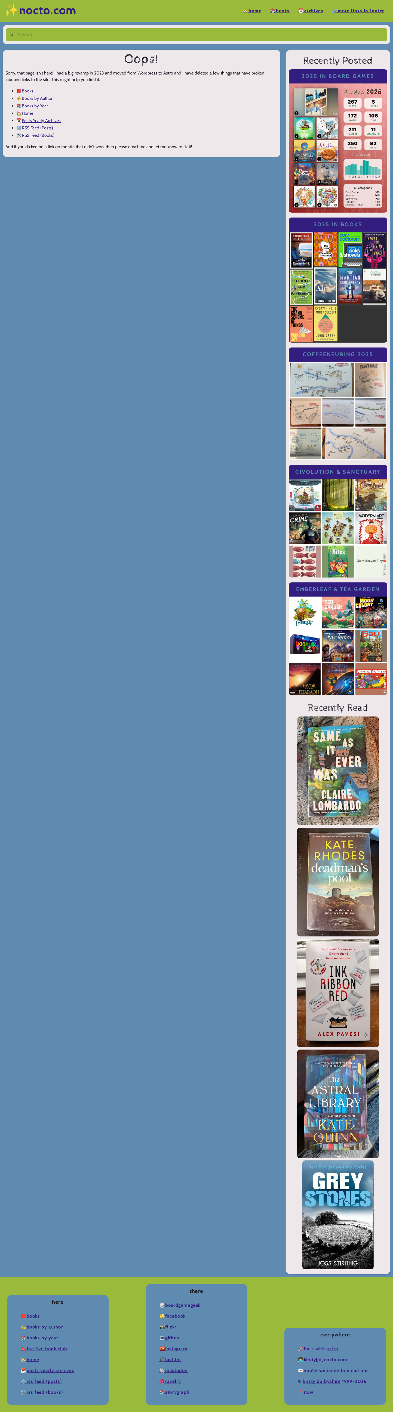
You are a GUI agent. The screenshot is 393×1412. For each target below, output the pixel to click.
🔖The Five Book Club (44, 1348)
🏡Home (252, 11)
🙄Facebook (172, 1316)
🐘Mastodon (173, 1370)
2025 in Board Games (338, 76)
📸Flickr (167, 1327)
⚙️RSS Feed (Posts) (41, 1381)
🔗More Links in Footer (358, 11)
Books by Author (37, 98)
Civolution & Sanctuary (338, 472)
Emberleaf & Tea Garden (338, 589)
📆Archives (310, 11)
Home (27, 113)
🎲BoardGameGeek (180, 1305)
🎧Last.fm (170, 1359)
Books (27, 91)
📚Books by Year (39, 1337)
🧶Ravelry (170, 1381)
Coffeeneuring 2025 (338, 354)
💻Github (169, 1337)
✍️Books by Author (42, 1327)
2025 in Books (338, 224)
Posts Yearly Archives (41, 120)
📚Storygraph (174, 1392)
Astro (332, 1348)
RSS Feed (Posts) (37, 128)
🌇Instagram (173, 1348)
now (309, 1392)
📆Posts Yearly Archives (47, 1370)
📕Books (30, 1316)
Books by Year (35, 105)
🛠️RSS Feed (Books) (42, 1392)
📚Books (280, 11)
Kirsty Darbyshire (321, 1381)
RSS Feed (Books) (38, 135)
